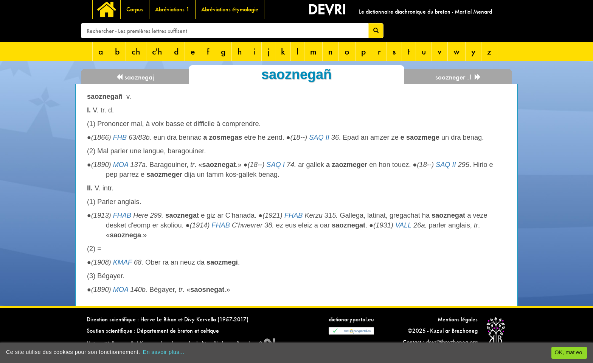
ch (136, 51)
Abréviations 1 (172, 9)
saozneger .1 (458, 77)
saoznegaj (135, 77)
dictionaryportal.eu (351, 319)
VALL (403, 225)
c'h (157, 51)
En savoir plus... (164, 352)
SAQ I (275, 164)
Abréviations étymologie (229, 9)
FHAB (122, 215)
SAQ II (319, 137)
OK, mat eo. (569, 352)
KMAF (122, 262)
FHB (120, 137)
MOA (121, 164)
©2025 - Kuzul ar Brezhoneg (443, 330)
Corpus (134, 9)
